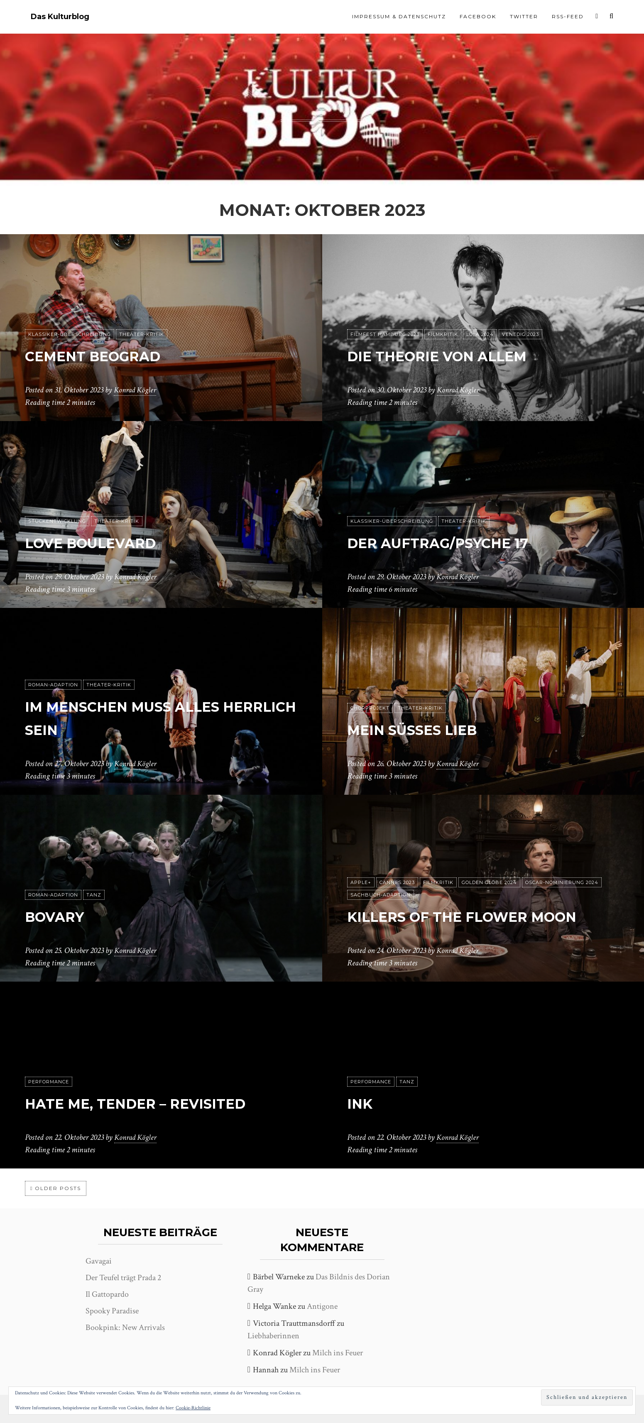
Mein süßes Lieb (426, 729)
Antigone (322, 1306)
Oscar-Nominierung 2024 (561, 859)
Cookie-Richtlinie (193, 1408)
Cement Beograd (108, 355)
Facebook (478, 16)
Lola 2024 (480, 334)
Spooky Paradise (112, 1310)
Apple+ (360, 859)
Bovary (62, 916)
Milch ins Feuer (337, 1352)
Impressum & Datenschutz (399, 16)
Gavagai (99, 1261)
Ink (362, 1102)
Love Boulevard (105, 542)
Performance (48, 1082)
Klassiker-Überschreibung (69, 334)
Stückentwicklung (57, 521)
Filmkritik (443, 334)
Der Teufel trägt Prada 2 (123, 1277)
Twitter (524, 16)
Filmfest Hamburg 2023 (384, 334)
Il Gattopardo (107, 1294)
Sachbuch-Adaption (380, 871)
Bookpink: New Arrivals (125, 1327)
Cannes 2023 (397, 859)
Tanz (93, 895)
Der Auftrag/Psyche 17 (458, 542)
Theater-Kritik (141, 334)
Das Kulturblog (60, 16)
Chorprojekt (369, 708)
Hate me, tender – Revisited (158, 1102)
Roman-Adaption (53, 685)
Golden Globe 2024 (489, 859)
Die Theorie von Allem (457, 355)
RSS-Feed (568, 16)
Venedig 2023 (520, 334)
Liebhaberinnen (273, 1335)
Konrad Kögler (136, 390)
